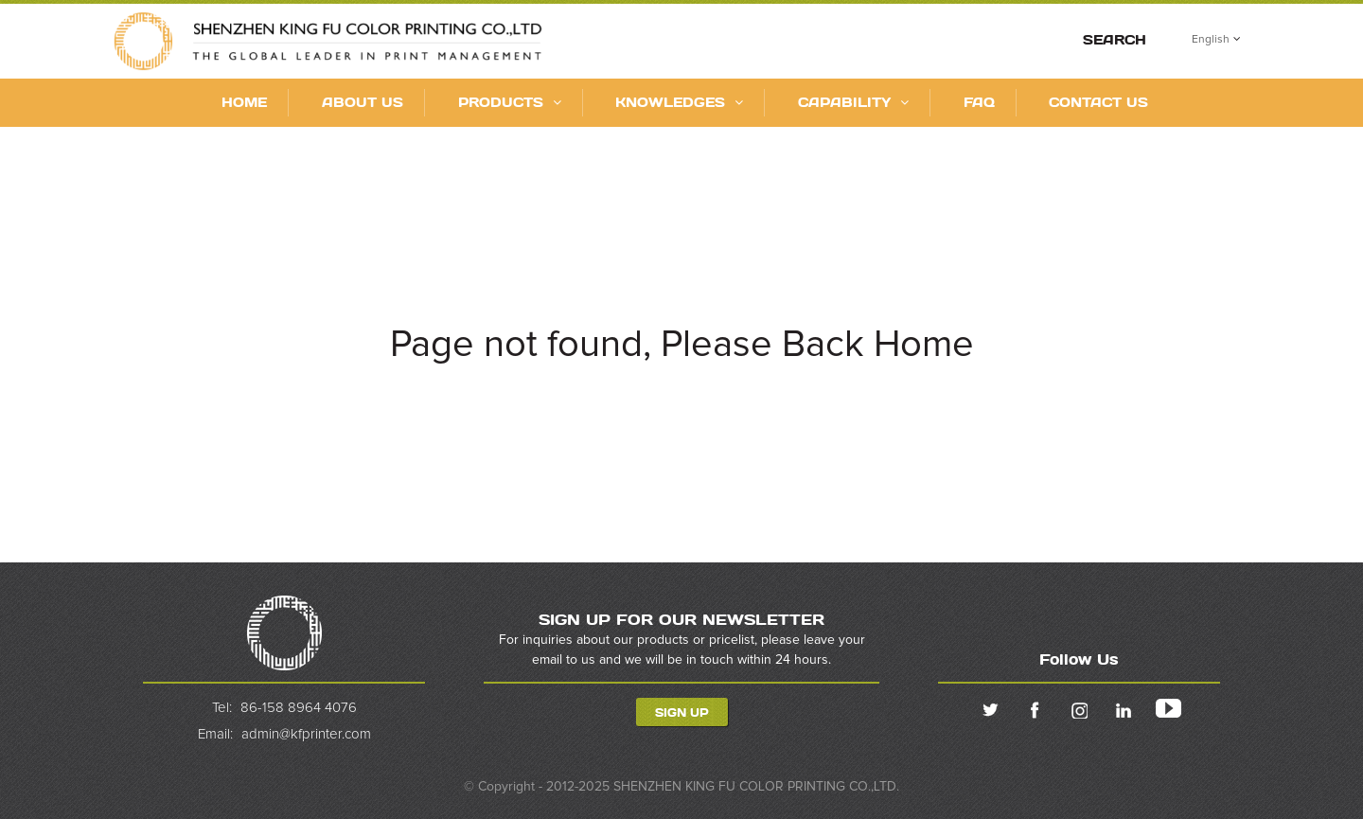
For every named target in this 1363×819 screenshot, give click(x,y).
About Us (362, 102)
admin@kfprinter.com (306, 733)
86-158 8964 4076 (298, 708)
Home (244, 102)
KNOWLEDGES (679, 102)
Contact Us (1098, 102)
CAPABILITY (853, 102)
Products (509, 102)
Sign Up (682, 712)
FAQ (979, 102)
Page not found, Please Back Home (682, 345)
